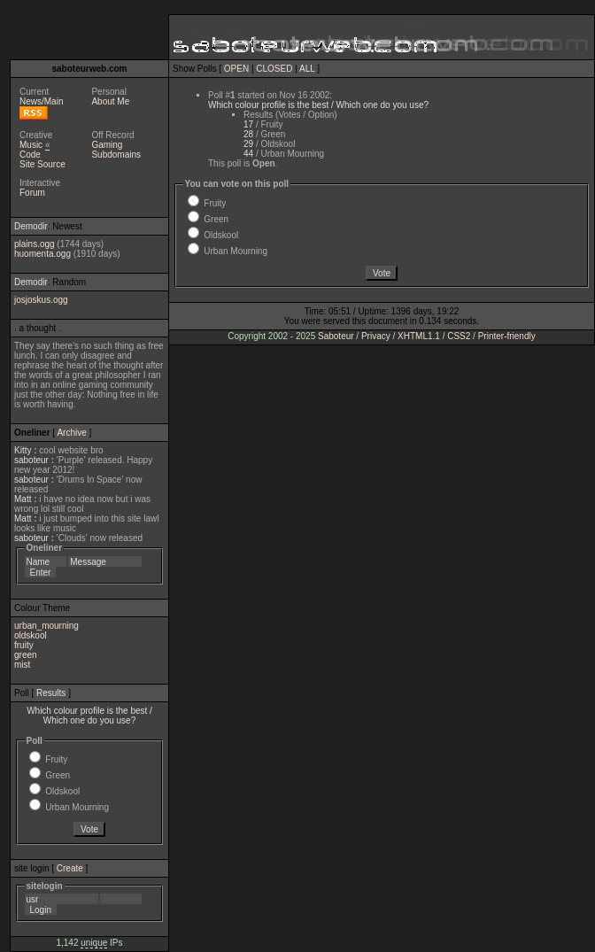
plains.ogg (34, 244)
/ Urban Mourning (283, 154)
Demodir (31, 226)
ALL (306, 69)
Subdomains (116, 154)
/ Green (264, 134)
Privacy (375, 336)
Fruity (56, 759)
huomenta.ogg (42, 254)
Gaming (106, 145)
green (25, 655)
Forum (32, 192)
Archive (71, 432)
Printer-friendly (507, 336)
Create (70, 868)
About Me (110, 101)
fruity (24, 645)
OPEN (236, 69)
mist (22, 664)
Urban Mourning (77, 807)
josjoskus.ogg (41, 300)
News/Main (41, 101)
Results (51, 693)
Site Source (42, 164)
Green (57, 775)
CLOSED (274, 69)
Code (30, 154)
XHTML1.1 (419, 336)
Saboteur (336, 336)
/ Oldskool (269, 144)
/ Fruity (262, 124)
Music (30, 145)
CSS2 (458, 336)
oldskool (30, 635)
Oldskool (62, 791)
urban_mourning (46, 626)
